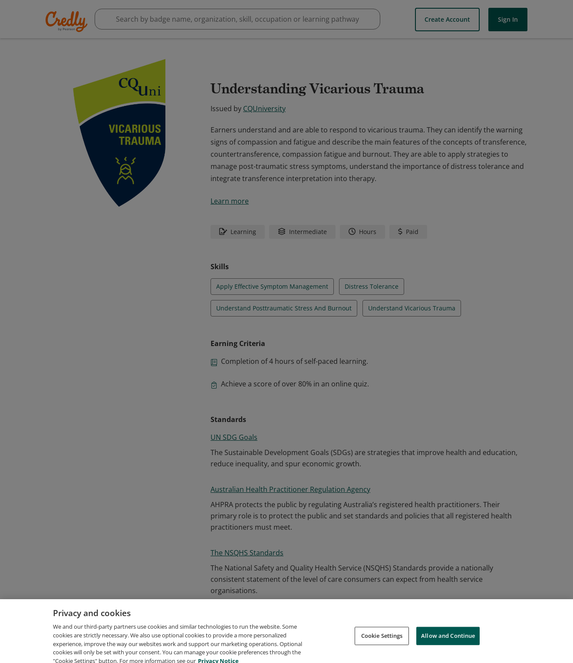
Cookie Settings (382, 646)
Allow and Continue (448, 646)
